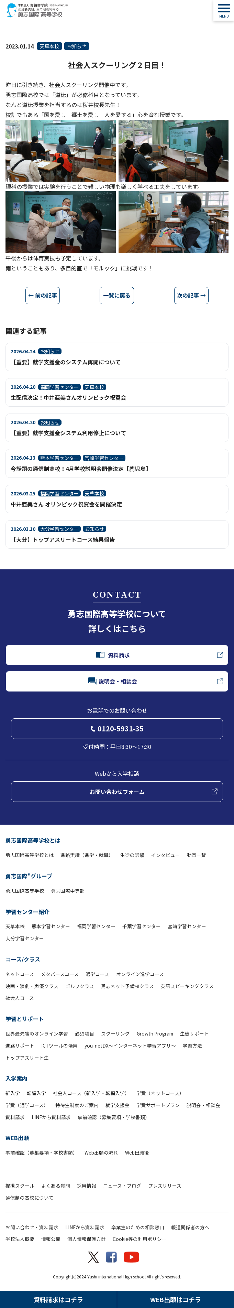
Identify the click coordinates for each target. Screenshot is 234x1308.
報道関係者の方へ (190, 1227)
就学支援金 (117, 1105)
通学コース (97, 974)
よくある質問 (55, 1185)
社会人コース (19, 997)
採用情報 (86, 1185)
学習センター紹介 (27, 912)
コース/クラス (22, 959)
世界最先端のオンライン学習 (36, 1033)
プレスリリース (164, 1185)
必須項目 (84, 1033)
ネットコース (19, 974)
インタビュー (165, 854)
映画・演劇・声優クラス (31, 986)
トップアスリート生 (27, 1057)
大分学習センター (24, 938)
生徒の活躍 (132, 854)
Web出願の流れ (101, 1152)
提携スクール (19, 1185)
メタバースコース (60, 974)
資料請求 (15, 1117)
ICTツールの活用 (59, 1045)
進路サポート (19, 1045)
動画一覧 (196, 854)
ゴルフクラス (79, 986)
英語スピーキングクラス (187, 986)
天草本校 (49, 46)
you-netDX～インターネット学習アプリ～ (130, 1045)
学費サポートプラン (158, 1105)
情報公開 (50, 1238)
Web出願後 (137, 1152)
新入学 (12, 1093)
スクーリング (115, 1033)
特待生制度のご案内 (77, 1105)
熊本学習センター (51, 926)
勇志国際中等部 (68, 890)
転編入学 (36, 1093)
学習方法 (192, 1045)
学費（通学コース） (26, 1105)
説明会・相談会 (203, 1105)
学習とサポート (24, 1019)
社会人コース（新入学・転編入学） (91, 1093)
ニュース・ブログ (122, 1185)
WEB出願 (17, 1138)
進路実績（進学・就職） (86, 854)
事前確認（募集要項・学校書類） (114, 1117)
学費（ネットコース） (160, 1093)
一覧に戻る (117, 295)
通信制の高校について (29, 1197)
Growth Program (155, 1033)
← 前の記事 (42, 295)
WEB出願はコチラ (175, 1299)
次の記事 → (191, 295)
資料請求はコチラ (58, 1299)
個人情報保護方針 (86, 1238)
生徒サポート (194, 1033)
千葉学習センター (141, 926)
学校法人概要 (19, 1238)
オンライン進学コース (140, 974)
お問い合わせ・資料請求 (31, 1227)
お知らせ (76, 46)
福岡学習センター (96, 926)
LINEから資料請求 (51, 1117)
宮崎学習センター (187, 926)
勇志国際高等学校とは (32, 840)
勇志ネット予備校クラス (127, 986)
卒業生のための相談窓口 (137, 1227)
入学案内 (16, 1078)
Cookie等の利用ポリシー (140, 1238)
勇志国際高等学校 (24, 890)
